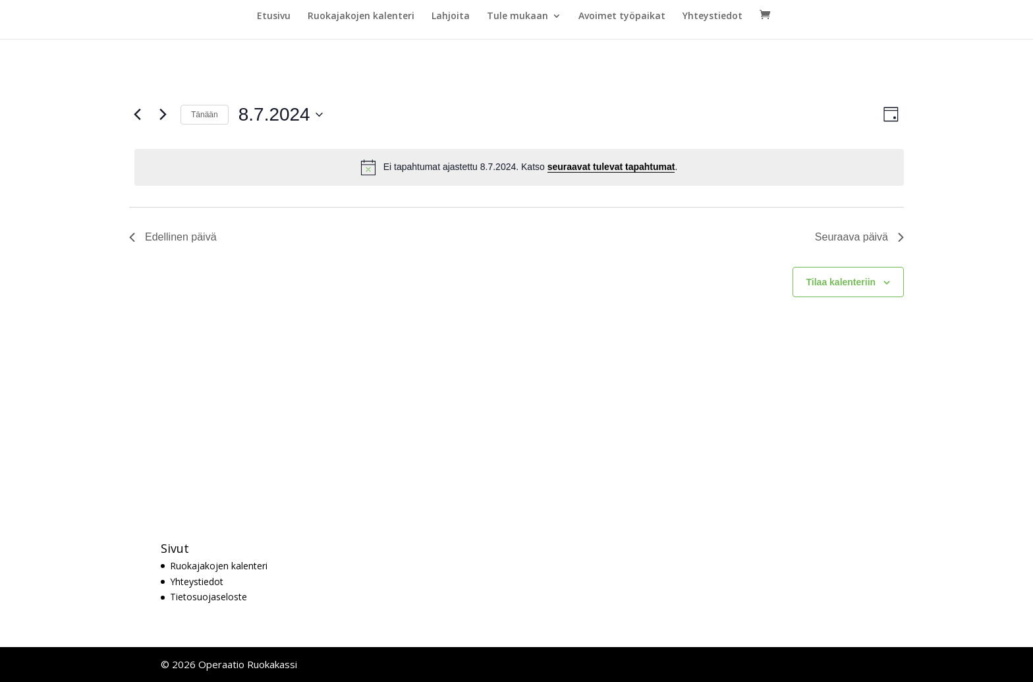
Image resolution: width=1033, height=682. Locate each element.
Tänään (204, 114)
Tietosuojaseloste (208, 596)
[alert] (519, 167)
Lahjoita (451, 16)
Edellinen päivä (173, 236)
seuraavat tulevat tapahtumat (611, 166)
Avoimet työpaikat (621, 16)
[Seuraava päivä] (163, 115)
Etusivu (274, 16)
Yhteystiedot (712, 16)
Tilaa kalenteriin (841, 282)
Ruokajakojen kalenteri (361, 16)
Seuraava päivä (859, 236)
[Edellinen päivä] (137, 115)
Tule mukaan (517, 16)
